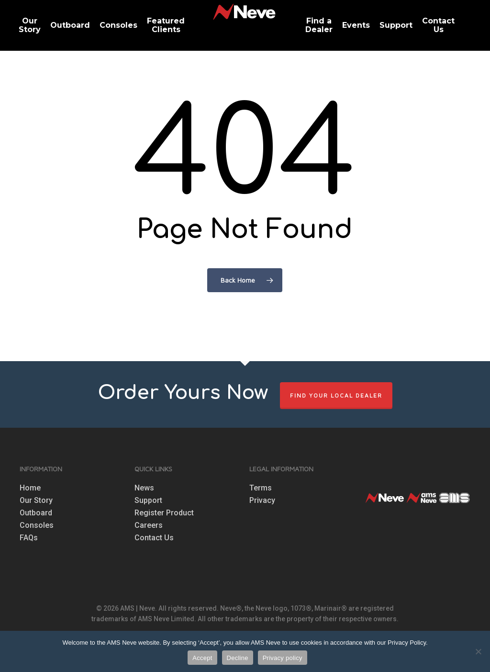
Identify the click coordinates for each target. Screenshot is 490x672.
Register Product (164, 513)
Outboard (36, 513)
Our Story (36, 500)
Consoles (37, 525)
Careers (148, 525)
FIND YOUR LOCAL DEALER (336, 395)
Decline (237, 657)
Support (148, 500)
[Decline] (478, 651)
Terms (260, 488)
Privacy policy (282, 657)
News (144, 488)
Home (30, 488)
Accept (202, 657)
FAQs (29, 538)
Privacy (262, 500)
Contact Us (154, 538)
